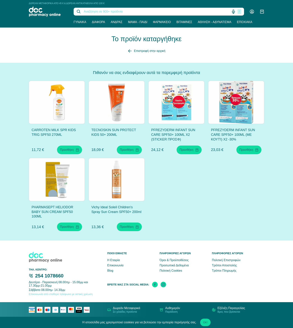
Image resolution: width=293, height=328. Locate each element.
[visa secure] (80, 310)
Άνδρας (116, 22)
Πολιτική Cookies (171, 270)
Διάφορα (98, 22)
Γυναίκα (80, 22)
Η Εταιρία (113, 260)
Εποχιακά (244, 22)
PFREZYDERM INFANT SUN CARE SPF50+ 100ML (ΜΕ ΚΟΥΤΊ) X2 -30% (233, 134)
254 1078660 (49, 276)
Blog (110, 270)
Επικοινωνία (115, 265)
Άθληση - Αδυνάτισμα (214, 22)
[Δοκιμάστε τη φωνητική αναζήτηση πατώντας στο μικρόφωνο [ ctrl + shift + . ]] (233, 11)
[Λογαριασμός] (252, 11)
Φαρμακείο (162, 22)
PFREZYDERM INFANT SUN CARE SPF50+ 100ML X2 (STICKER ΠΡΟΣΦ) (173, 134)
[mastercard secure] (72, 310)
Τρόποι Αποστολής (224, 265)
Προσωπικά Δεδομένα (174, 265)
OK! (205, 322)
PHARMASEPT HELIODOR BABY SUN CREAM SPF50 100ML (52, 211)
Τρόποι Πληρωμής (224, 270)
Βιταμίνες (184, 22)
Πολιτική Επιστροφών (226, 260)
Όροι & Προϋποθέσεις (174, 260)
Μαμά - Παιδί (137, 22)
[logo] (48, 12)
